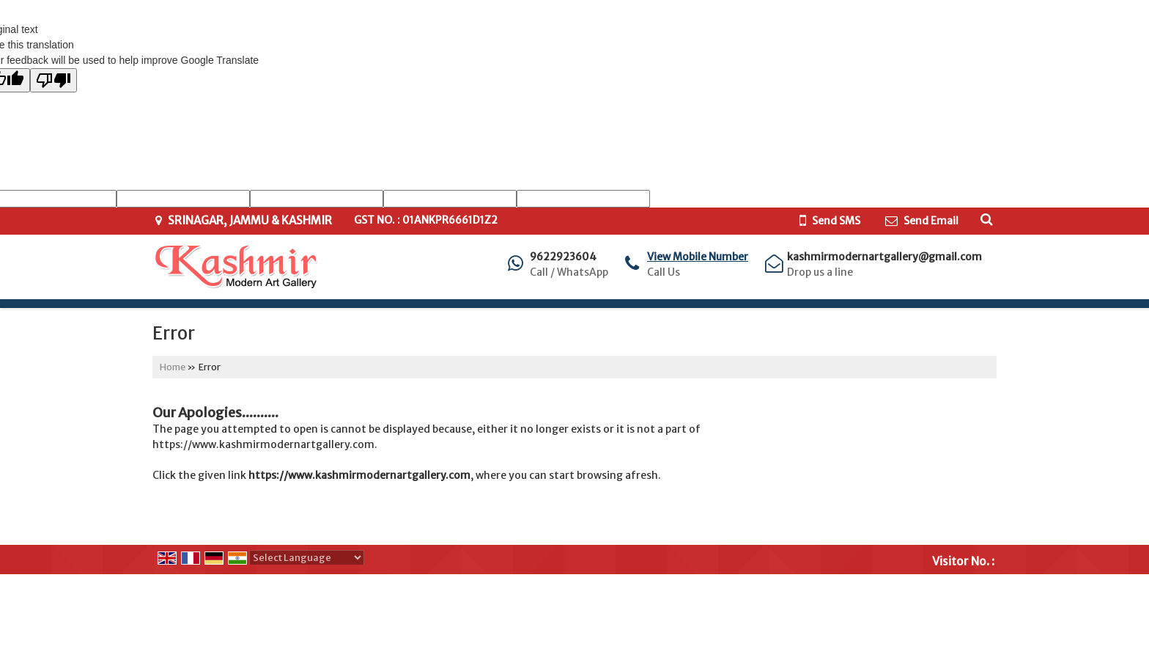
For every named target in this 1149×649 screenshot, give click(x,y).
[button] (697, 256)
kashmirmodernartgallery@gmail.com (884, 256)
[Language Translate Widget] (306, 557)
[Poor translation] (53, 80)
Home (172, 367)
